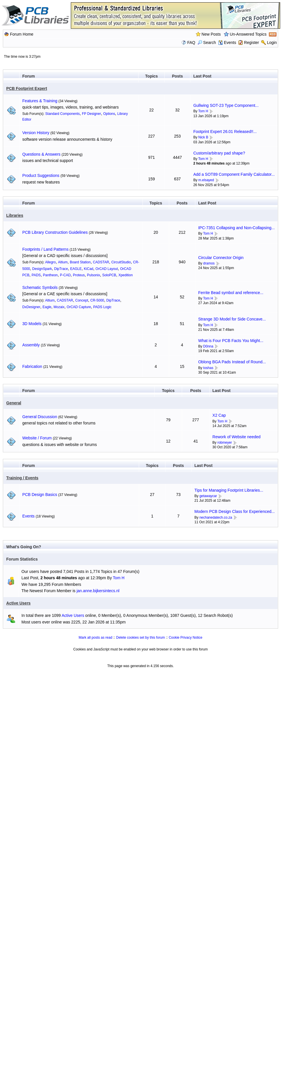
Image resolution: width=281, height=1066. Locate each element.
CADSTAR (101, 262)
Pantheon (50, 275)
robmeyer (224, 443)
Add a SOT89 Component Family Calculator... (234, 174)
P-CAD (65, 275)
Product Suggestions (40, 175)
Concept (81, 300)
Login (272, 42)
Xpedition (125, 275)
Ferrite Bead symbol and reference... (230, 292)
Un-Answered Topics (248, 34)
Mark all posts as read (95, 638)
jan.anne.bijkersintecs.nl (98, 590)
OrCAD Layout (106, 269)
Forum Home (22, 34)
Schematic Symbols (40, 287)
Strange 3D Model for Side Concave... (232, 319)
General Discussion (39, 416)
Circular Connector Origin (220, 257)
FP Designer (91, 114)
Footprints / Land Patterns (45, 249)
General (13, 403)
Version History (35, 132)
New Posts (211, 34)
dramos (209, 263)
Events (227, 42)
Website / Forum (37, 438)
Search (207, 42)
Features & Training (39, 101)
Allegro (50, 262)
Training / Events (22, 478)
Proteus (79, 275)
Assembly (31, 345)
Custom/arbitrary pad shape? (219, 153)
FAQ (191, 42)
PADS (36, 275)
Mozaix (59, 307)
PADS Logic (102, 307)
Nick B (203, 137)
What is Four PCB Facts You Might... (230, 340)
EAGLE (76, 269)
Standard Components (62, 114)
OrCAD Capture (79, 307)
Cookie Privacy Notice (185, 638)
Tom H (203, 111)
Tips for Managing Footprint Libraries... (228, 490)
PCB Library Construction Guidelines (55, 232)
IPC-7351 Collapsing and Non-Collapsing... (236, 227)
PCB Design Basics (39, 494)
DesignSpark (42, 269)
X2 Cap (219, 415)
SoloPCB (109, 275)
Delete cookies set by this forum (140, 638)
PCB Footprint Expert (26, 88)
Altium (62, 262)
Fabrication (32, 366)
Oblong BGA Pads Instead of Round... (232, 362)
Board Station (80, 262)
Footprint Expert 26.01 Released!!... (225, 131)
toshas (208, 368)
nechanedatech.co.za (215, 517)
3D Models (32, 323)
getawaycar (208, 496)
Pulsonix (93, 275)
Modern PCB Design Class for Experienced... (234, 511)
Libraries (14, 215)
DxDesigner (31, 307)
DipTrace (61, 269)
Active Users (18, 603)
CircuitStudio (121, 262)
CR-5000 (97, 300)
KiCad (88, 269)
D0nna (208, 346)
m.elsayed (206, 180)
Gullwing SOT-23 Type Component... (226, 105)
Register (251, 42)
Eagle (46, 307)
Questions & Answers (41, 154)
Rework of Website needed (236, 436)
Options (109, 114)
